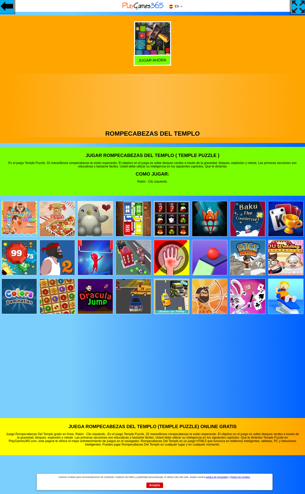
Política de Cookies (240, 477)
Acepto (154, 485)
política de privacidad (217, 477)
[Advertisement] (152, 101)
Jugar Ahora (152, 60)
